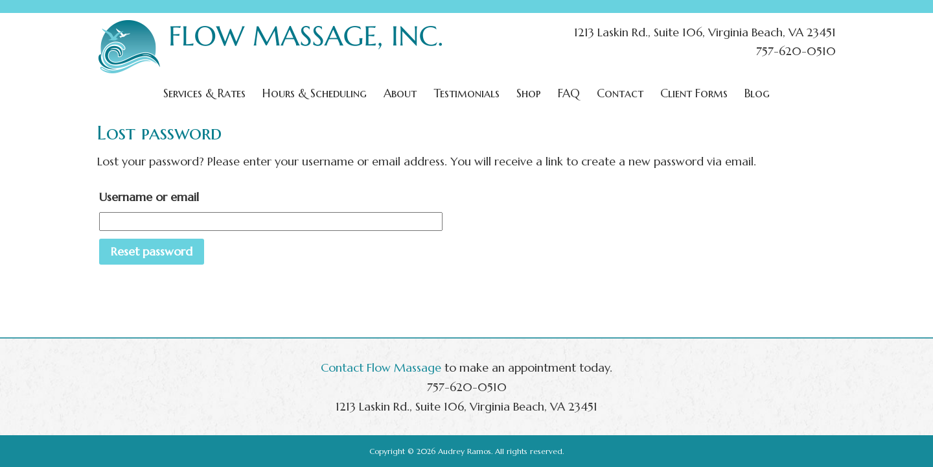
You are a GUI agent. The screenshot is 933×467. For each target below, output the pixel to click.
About (400, 93)
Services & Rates (204, 93)
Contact (620, 93)
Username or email (149, 196)
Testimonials (466, 93)
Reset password (151, 251)
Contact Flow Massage (381, 367)
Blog (757, 93)
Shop (528, 93)
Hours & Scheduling (314, 93)
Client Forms (694, 93)
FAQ (569, 93)
